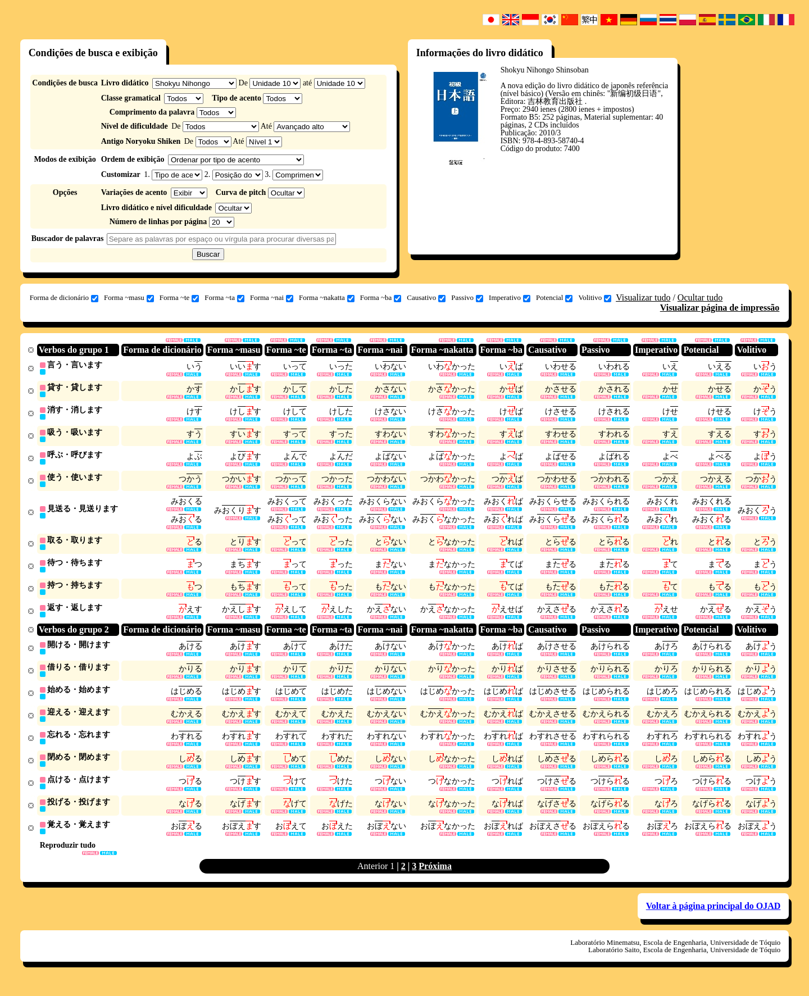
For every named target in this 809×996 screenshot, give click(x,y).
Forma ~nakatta (326, 297)
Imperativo (509, 297)
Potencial (554, 297)
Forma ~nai (271, 297)
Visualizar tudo (643, 297)
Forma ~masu (129, 297)
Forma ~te (179, 297)
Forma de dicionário (64, 297)
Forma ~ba (381, 297)
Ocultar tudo (700, 297)
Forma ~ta (224, 297)
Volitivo (594, 297)
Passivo (467, 297)
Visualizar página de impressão (720, 307)
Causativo (426, 297)
